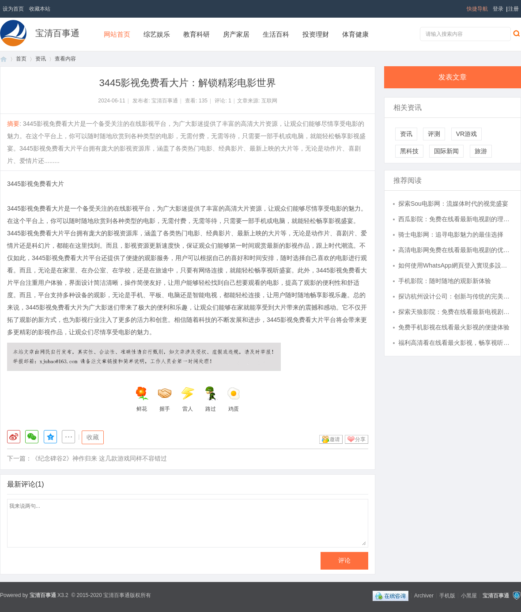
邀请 (334, 439)
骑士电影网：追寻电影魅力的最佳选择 (450, 234)
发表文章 (452, 77)
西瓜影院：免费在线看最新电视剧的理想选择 (455, 219)
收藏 (93, 437)
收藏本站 (39, 9)
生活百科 (276, 34)
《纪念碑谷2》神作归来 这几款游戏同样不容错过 (99, 458)
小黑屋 (469, 595)
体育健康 (355, 34)
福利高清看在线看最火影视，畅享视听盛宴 (455, 342)
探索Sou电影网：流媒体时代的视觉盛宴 (453, 203)
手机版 (447, 595)
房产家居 (236, 34)
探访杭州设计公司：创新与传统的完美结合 (455, 296)
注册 (513, 9)
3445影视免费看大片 (35, 183)
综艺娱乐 (156, 34)
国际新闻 (446, 151)
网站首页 (117, 34)
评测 (434, 133)
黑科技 (409, 151)
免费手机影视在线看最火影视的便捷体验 (454, 327)
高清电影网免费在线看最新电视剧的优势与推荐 (455, 249)
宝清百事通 (57, 33)
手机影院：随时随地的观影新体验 (444, 280)
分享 (360, 439)
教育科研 (196, 34)
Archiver (424, 595)
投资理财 (315, 34)
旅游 (481, 151)
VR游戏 (466, 133)
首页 (3, 59)
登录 (498, 9)
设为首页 (13, 9)
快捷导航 (477, 9)
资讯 (40, 59)
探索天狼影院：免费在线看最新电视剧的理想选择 (455, 311)
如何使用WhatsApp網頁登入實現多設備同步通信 (455, 265)
